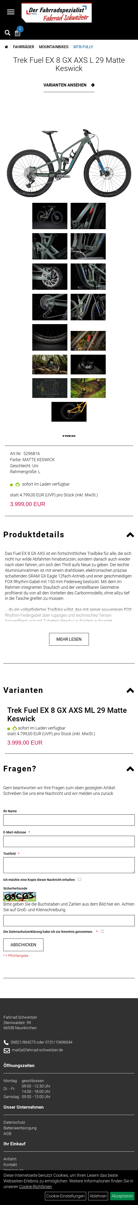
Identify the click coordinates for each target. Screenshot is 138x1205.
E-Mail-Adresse (14, 832)
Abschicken (23, 944)
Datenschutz (14, 1122)
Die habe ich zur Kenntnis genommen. (48, 932)
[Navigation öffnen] (11, 12)
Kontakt (10, 1164)
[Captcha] (69, 920)
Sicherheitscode (15, 888)
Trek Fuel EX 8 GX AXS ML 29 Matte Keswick (67, 714)
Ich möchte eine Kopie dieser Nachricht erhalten (39, 880)
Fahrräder (23, 47)
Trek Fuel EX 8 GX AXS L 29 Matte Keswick (69, 64)
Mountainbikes (54, 47)
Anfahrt (10, 1159)
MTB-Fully (83, 47)
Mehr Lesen (69, 639)
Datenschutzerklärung (25, 932)
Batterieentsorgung (20, 1128)
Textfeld (9, 854)
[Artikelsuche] (7, 33)
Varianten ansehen (65, 84)
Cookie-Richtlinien (35, 1186)
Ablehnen (98, 1195)
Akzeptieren (122, 1195)
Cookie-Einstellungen (65, 1195)
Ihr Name (10, 811)
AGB (7, 1133)
